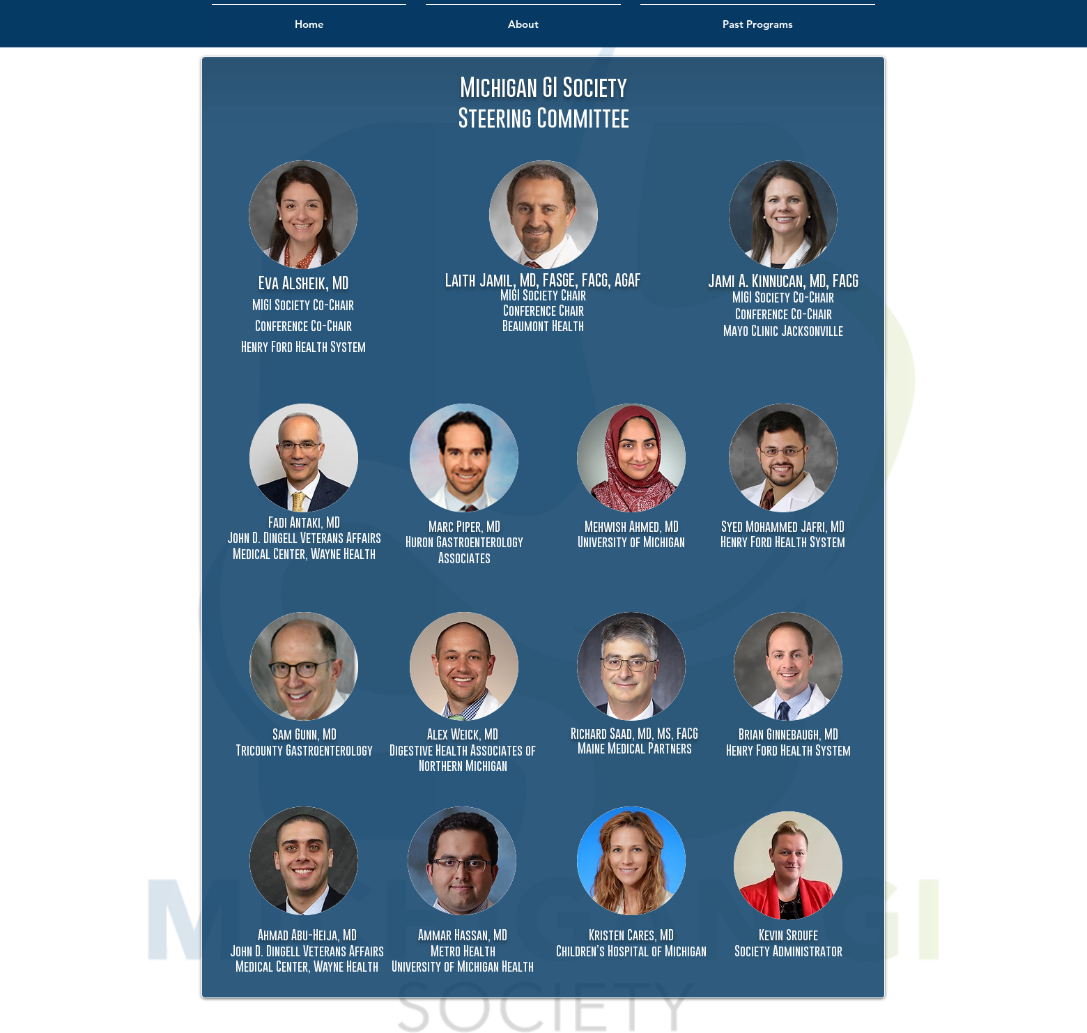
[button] (543, 214)
